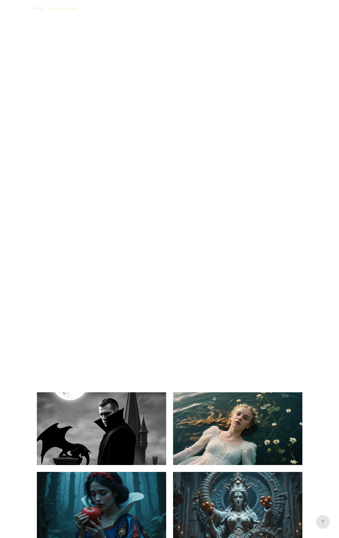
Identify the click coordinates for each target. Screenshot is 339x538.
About (37, 8)
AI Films (18, 8)
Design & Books (62, 8)
